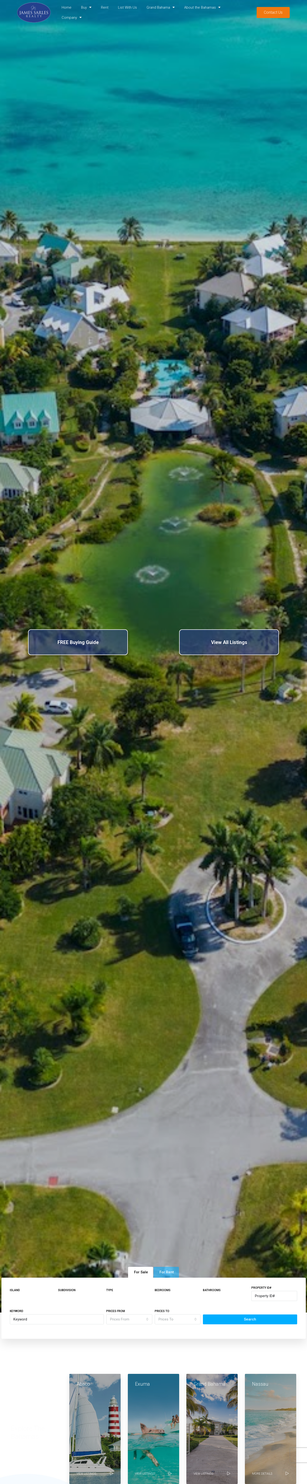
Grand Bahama (161, 7)
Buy (86, 7)
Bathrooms (212, 1290)
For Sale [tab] (141, 1272)
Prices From (115, 1311)
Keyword (16, 1311)
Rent (104, 7)
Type (109, 1290)
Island (15, 1290)
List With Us (127, 7)
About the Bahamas (202, 7)
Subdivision (67, 1290)
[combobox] (129, 1319)
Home (66, 7)
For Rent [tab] (166, 1272)
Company (72, 17)
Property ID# (261, 1287)
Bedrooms (163, 1290)
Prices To (162, 1311)
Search (250, 1319)
